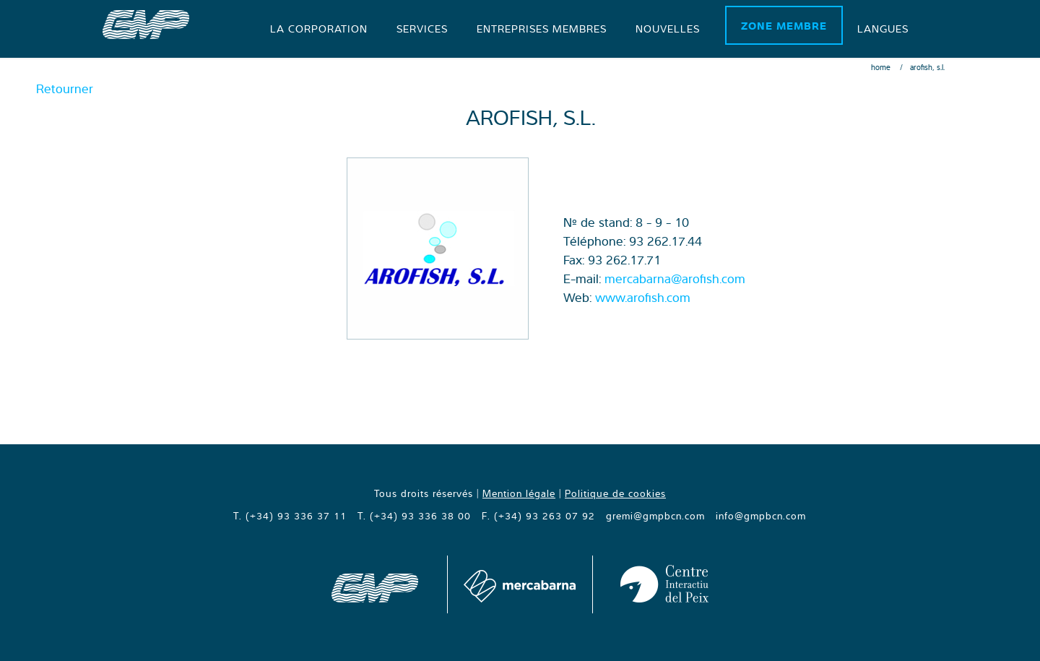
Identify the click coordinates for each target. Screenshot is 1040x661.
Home (880, 67)
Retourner (64, 88)
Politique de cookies (615, 493)
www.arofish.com (642, 297)
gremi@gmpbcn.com (655, 516)
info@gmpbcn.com (761, 516)
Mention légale (518, 493)
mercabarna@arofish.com (674, 278)
